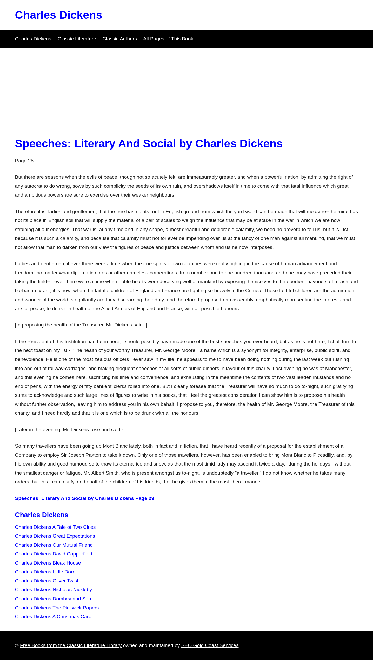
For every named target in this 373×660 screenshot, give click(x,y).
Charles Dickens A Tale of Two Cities (55, 527)
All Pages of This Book (168, 38)
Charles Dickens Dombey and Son (53, 598)
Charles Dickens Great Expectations (55, 536)
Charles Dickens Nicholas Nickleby (53, 589)
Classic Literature (77, 38)
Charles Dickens (58, 15)
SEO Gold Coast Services (210, 645)
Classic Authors (120, 38)
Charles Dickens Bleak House (48, 563)
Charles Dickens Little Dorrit (46, 571)
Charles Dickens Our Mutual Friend (54, 545)
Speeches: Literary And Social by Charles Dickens (149, 143)
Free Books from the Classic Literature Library (71, 645)
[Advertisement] (186, 87)
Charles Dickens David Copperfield (53, 554)
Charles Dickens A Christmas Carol (54, 616)
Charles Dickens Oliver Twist (46, 580)
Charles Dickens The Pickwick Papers (57, 607)
